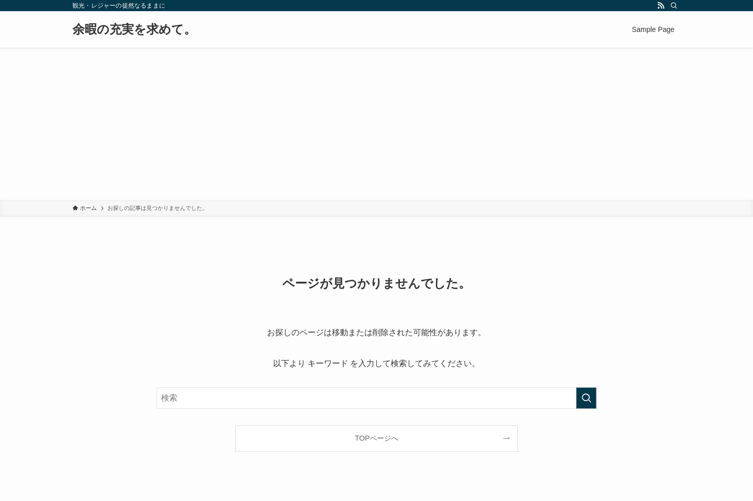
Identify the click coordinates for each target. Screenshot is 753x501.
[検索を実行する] (586, 398)
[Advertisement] (376, 124)
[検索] (674, 5)
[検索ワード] (376, 398)
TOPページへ (376, 438)
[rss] (660, 5)
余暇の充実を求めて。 (134, 29)
